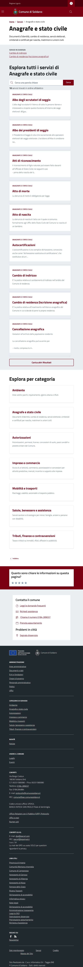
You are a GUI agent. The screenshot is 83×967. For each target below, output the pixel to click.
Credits (56, 950)
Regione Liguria (14, 3)
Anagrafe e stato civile (22, 94)
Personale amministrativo (19, 682)
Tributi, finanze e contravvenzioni (22, 729)
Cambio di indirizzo (18, 53)
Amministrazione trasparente (21, 910)
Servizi (20, 21)
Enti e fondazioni (16, 674)
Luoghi (12, 758)
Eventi (12, 762)
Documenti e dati (16, 670)
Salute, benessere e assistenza (22, 725)
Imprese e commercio (18, 717)
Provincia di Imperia (17, 862)
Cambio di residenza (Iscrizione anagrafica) (29, 56)
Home (11, 21)
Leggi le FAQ (14, 913)
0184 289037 (23, 785)
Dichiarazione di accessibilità (20, 894)
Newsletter (14, 939)
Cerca (68, 82)
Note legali (13, 902)
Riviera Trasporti (15, 890)
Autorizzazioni (15, 713)
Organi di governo (16, 678)
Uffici (11, 690)
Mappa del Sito (26, 953)
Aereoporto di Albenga (18, 878)
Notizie (12, 743)
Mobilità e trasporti (17, 721)
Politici (12, 686)
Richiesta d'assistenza (18, 922)
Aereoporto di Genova (18, 874)
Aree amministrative (17, 666)
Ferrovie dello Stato (17, 886)
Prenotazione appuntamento (21, 919)
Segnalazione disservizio (19, 916)
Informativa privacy (17, 898)
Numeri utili (14, 821)
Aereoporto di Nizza (17, 882)
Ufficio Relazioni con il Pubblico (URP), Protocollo (29, 813)
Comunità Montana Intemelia (21, 866)
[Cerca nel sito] (70, 12)
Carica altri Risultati (41, 362)
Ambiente (13, 705)
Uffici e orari (14, 817)
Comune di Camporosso (19, 870)
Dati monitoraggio (16, 950)
